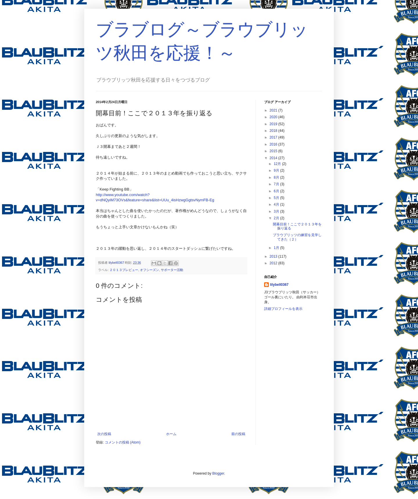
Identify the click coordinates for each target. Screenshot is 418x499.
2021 (274, 110)
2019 (274, 124)
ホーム (171, 434)
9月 (277, 170)
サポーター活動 (172, 270)
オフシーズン (149, 270)
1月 (277, 248)
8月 (277, 177)
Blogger (218, 473)
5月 (277, 198)
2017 (274, 137)
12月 (278, 164)
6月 (277, 191)
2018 (274, 131)
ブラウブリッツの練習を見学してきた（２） (297, 237)
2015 (274, 151)
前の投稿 (238, 434)
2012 (274, 263)
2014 (274, 158)
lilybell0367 (279, 285)
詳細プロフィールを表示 (283, 309)
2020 (274, 117)
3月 (277, 211)
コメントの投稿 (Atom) (122, 442)
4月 (277, 204)
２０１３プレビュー (123, 270)
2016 (274, 144)
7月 (277, 184)
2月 (277, 218)
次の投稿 (104, 434)
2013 (274, 256)
